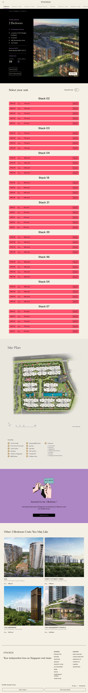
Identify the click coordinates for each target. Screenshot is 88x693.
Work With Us (77, 659)
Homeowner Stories (58, 675)
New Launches (77, 654)
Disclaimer (82, 686)
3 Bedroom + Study (63, 6)
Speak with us (44, 515)
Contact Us (76, 662)
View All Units (13, 69)
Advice (56, 672)
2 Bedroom (6, 6)
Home (10, 11)
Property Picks (58, 664)
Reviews (56, 657)
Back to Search (22, 689)
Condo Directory (78, 657)
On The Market (58, 667)
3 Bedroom (53, 6)
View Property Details (15, 74)
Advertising (76, 667)
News (55, 669)
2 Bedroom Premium (41, 6)
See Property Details (65, 689)
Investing (57, 659)
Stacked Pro (57, 654)
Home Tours (57, 678)
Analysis (56, 662)
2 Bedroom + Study (29, 6)
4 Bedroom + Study (75, 6)
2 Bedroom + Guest (17, 6)
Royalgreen (16, 11)
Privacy (74, 686)
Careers (75, 664)
